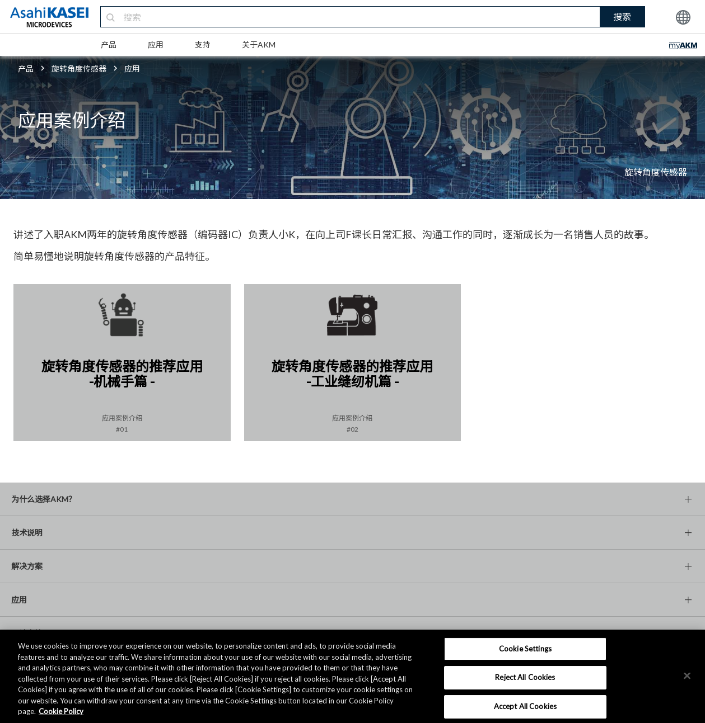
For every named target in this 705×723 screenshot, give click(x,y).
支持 (203, 44)
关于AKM (259, 44)
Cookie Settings (525, 648)
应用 (156, 44)
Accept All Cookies (525, 706)
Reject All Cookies (525, 677)
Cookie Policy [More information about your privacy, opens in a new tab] (61, 711)
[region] (352, 676)
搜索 (622, 16)
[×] (687, 675)
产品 (108, 44)
